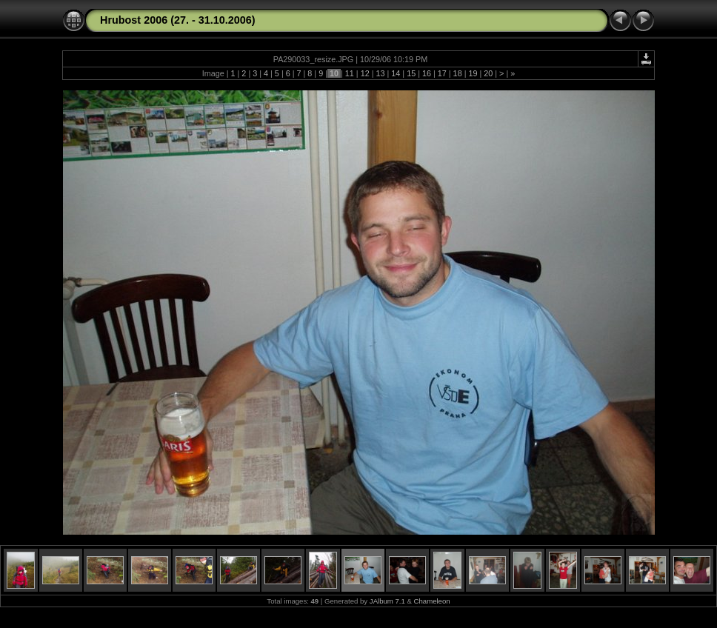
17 (442, 73)
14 (395, 73)
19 (472, 73)
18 (457, 73)
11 (349, 73)
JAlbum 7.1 (387, 601)
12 (365, 73)
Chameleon (432, 601)
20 (488, 73)
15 (411, 73)
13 (380, 73)
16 (426, 73)
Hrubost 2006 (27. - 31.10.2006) (178, 20)
